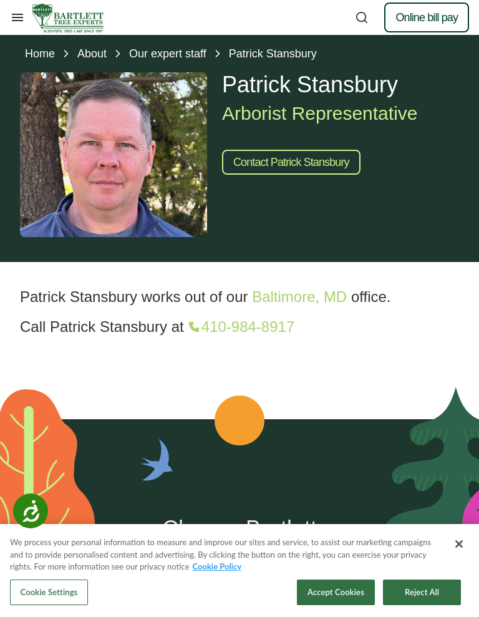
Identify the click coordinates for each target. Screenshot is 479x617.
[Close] (459, 546)
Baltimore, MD (299, 296)
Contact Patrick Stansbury (291, 162)
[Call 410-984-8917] (240, 327)
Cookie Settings (49, 594)
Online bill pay (426, 17)
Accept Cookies (335, 594)
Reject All (422, 594)
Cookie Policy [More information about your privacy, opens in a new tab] (217, 568)
